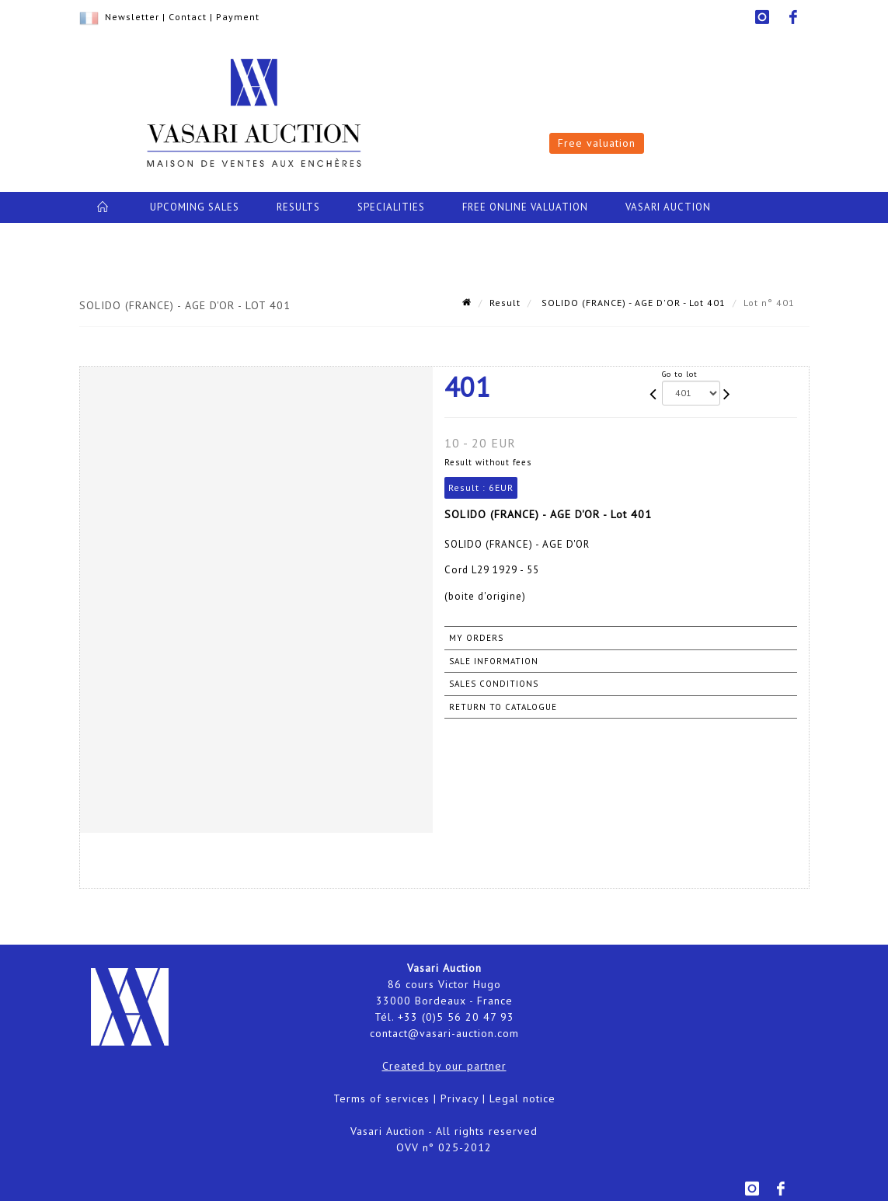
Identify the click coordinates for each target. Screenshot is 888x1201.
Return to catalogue (503, 706)
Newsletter (132, 17)
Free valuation (597, 143)
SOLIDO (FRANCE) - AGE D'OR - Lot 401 (632, 302)
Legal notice (522, 1098)
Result (505, 302)
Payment (237, 17)
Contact (188, 17)
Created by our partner (444, 1066)
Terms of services (381, 1098)
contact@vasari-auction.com (444, 1033)
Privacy (460, 1098)
